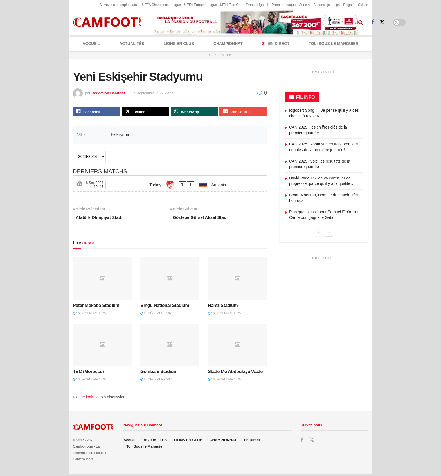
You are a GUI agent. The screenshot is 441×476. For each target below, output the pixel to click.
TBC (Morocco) (88, 373)
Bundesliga (321, 5)
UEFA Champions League (161, 5)
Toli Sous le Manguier (334, 43)
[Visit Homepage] (109, 22)
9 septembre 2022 (149, 93)
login (90, 398)
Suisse (363, 5)
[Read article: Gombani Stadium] (169, 346)
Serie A (304, 5)
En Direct (275, 43)
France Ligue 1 (257, 5)
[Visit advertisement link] (256, 22)
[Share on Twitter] (145, 112)
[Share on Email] (243, 112)
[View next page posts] (329, 233)
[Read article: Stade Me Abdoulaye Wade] (237, 346)
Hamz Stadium (223, 307)
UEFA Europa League (200, 5)
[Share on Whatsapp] (194, 112)
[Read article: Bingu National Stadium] (169, 280)
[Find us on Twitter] (382, 22)
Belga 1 (349, 5)
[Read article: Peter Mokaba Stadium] (102, 280)
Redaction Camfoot (108, 93)
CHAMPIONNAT (228, 43)
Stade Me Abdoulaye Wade (235, 373)
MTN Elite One (231, 5)
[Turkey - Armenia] (170, 185)
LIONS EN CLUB (178, 43)
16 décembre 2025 (89, 315)
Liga (337, 5)
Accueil (91, 43)
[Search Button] (360, 22)
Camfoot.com (83, 448)
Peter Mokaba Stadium (96, 307)
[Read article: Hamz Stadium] (237, 280)
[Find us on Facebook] (372, 22)
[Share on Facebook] (96, 112)
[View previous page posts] (319, 233)
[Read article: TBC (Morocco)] (102, 346)
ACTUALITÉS (131, 43)
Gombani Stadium (158, 373)
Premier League (284, 5)
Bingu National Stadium (164, 307)
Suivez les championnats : (119, 5)
